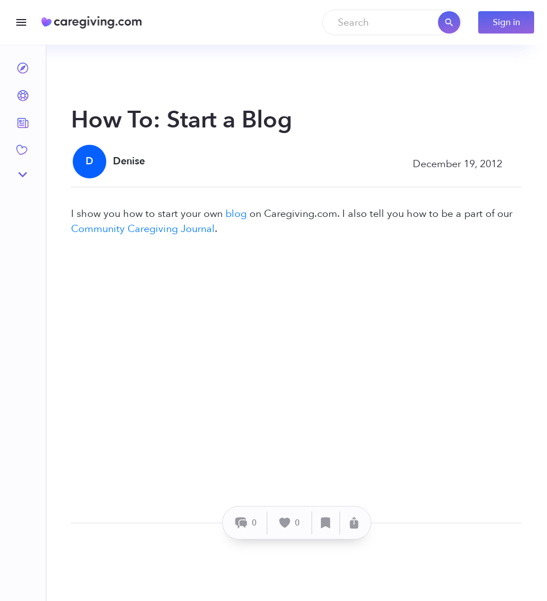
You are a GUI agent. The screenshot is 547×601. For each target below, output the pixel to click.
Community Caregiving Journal (143, 229)
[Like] (289, 523)
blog (236, 214)
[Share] (354, 523)
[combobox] (392, 22)
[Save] (326, 523)
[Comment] (246, 523)
